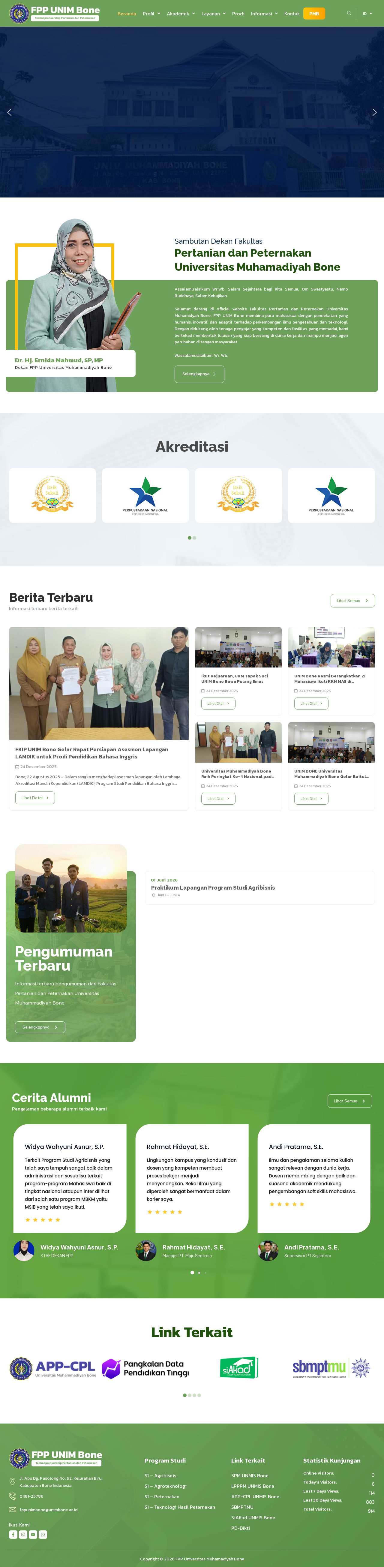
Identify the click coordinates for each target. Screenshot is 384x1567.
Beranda (127, 13)
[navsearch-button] (349, 14)
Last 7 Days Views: (321, 1491)
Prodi (238, 13)
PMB (314, 13)
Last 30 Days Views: (323, 1500)
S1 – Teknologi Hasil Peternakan (180, 1507)
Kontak (292, 13)
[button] (152, 13)
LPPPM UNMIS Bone (252, 1486)
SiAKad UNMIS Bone (253, 1517)
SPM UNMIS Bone (249, 1475)
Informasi (264, 13)
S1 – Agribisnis (160, 1475)
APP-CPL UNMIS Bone (255, 1496)
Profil (151, 13)
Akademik (181, 13)
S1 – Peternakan (162, 1496)
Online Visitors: (319, 1473)
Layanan (214, 13)
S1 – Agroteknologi (166, 1486)
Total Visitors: (317, 1509)
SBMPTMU (242, 1507)
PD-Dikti (240, 1528)
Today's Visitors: (320, 1482)
